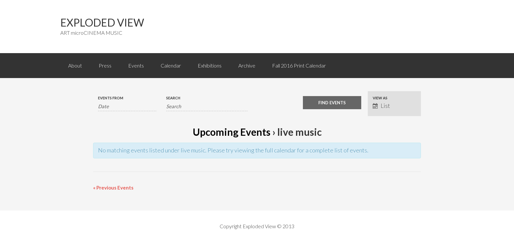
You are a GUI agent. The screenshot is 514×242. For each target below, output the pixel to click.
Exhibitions (210, 65)
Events (136, 65)
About (75, 65)
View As (380, 98)
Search (173, 98)
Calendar (171, 65)
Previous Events (113, 188)
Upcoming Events (231, 132)
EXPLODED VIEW (102, 22)
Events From (110, 98)
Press (105, 65)
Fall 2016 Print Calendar (299, 65)
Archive (246, 65)
